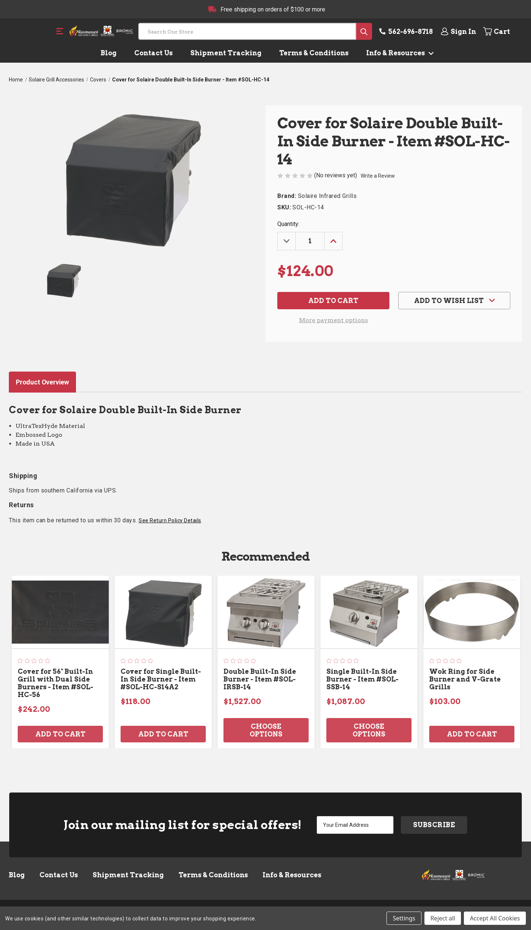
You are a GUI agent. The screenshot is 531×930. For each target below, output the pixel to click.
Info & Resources (398, 53)
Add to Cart (60, 734)
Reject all (442, 918)
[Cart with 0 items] (502, 31)
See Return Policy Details (170, 520)
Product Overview (42, 382)
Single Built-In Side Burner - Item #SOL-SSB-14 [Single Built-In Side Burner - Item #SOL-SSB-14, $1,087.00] (362, 679)
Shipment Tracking (225, 53)
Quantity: (288, 223)
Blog (109, 53)
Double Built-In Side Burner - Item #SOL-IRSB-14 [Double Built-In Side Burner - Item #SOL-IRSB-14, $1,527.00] (259, 679)
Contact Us (153, 53)
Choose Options (266, 730)
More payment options (333, 320)
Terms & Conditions (313, 53)
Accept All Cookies (495, 918)
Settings (404, 918)
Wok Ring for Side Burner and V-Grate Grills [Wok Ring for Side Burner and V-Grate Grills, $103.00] (465, 679)
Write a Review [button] (378, 176)
